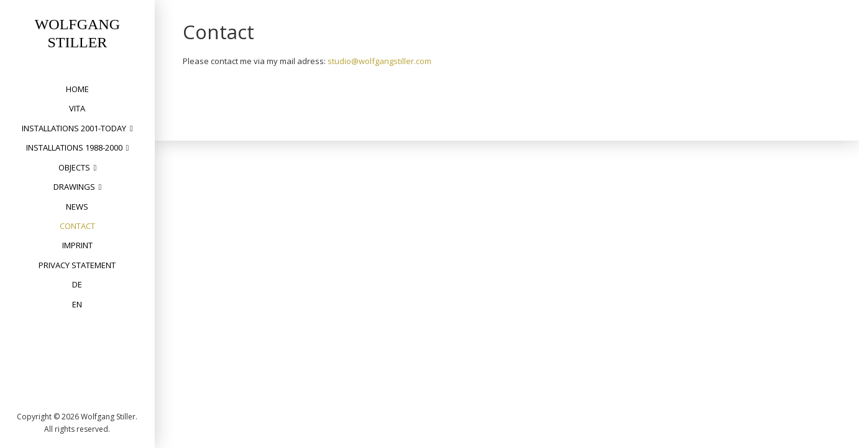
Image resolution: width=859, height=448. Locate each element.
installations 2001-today (74, 128)
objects (74, 167)
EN (77, 304)
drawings (74, 186)
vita (77, 108)
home (77, 89)
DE (77, 284)
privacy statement (77, 265)
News (77, 206)
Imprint (77, 245)
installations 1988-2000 (74, 147)
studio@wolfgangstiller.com (379, 61)
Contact (77, 225)
